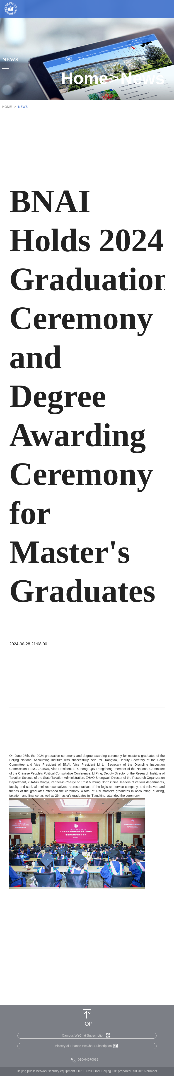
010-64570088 (88, 1060)
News (142, 79)
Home (84, 79)
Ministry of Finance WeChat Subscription (86, 1046)
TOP (87, 1024)
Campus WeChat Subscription (86, 1035)
